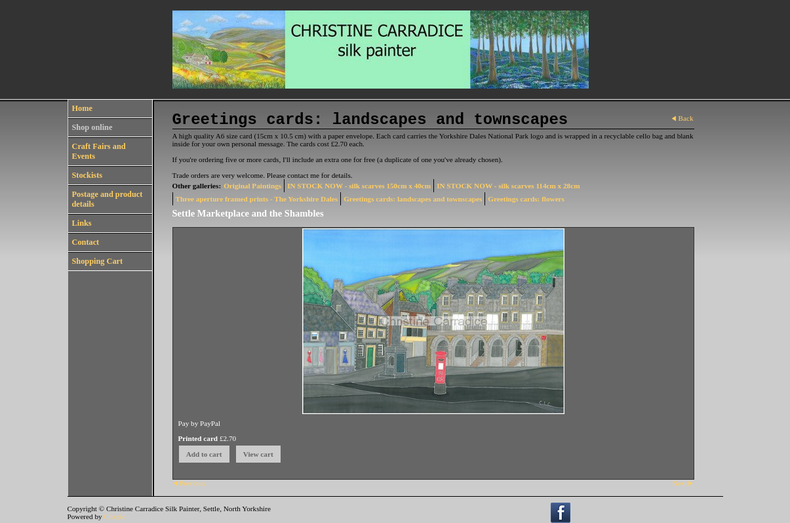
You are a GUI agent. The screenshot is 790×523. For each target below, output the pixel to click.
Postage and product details (107, 199)
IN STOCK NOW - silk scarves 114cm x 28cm (508, 186)
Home (82, 108)
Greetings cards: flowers (526, 199)
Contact (86, 242)
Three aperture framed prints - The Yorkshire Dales (257, 199)
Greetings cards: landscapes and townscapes (413, 199)
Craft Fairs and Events (99, 151)
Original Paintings (252, 186)
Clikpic (114, 516)
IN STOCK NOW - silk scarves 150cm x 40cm (359, 186)
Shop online (92, 127)
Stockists (87, 175)
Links (82, 223)
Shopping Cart (97, 261)
